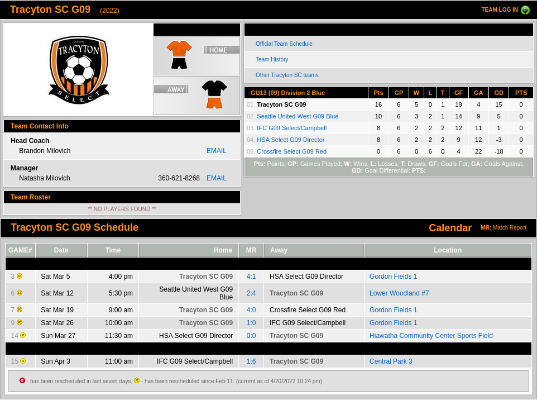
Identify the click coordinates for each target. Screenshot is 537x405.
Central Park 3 (391, 361)
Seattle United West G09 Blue (297, 116)
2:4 (251, 293)
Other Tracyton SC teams (287, 75)
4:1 (251, 276)
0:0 (251, 336)
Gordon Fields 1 (393, 276)
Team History (272, 59)
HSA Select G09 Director (290, 139)
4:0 (251, 310)
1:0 (251, 323)
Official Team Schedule (284, 44)
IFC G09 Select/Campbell (292, 128)
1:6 (251, 361)
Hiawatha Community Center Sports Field (431, 336)
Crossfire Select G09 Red (292, 151)
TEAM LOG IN (499, 10)
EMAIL (217, 151)
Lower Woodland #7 (399, 293)
